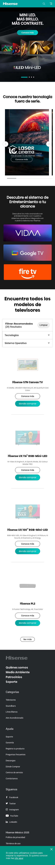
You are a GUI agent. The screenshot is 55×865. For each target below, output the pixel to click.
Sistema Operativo (27, 343)
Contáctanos (12, 778)
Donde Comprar (27, 403)
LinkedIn (11, 822)
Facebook (12, 797)
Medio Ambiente (18, 672)
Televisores (11, 700)
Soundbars (11, 706)
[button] (49, 144)
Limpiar (44, 325)
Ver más (27, 639)
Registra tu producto (15, 748)
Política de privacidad (15, 837)
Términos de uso (13, 843)
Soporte (11, 682)
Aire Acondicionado (14, 718)
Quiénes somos (17, 667)
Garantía (10, 742)
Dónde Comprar (13, 766)
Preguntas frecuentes (15, 754)
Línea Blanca (11, 712)
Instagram (12, 809)
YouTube (12, 816)
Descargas (10, 760)
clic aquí (19, 858)
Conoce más (27, 32)
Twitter (11, 803)
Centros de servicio (14, 772)
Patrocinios (14, 677)
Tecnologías (27, 335)
